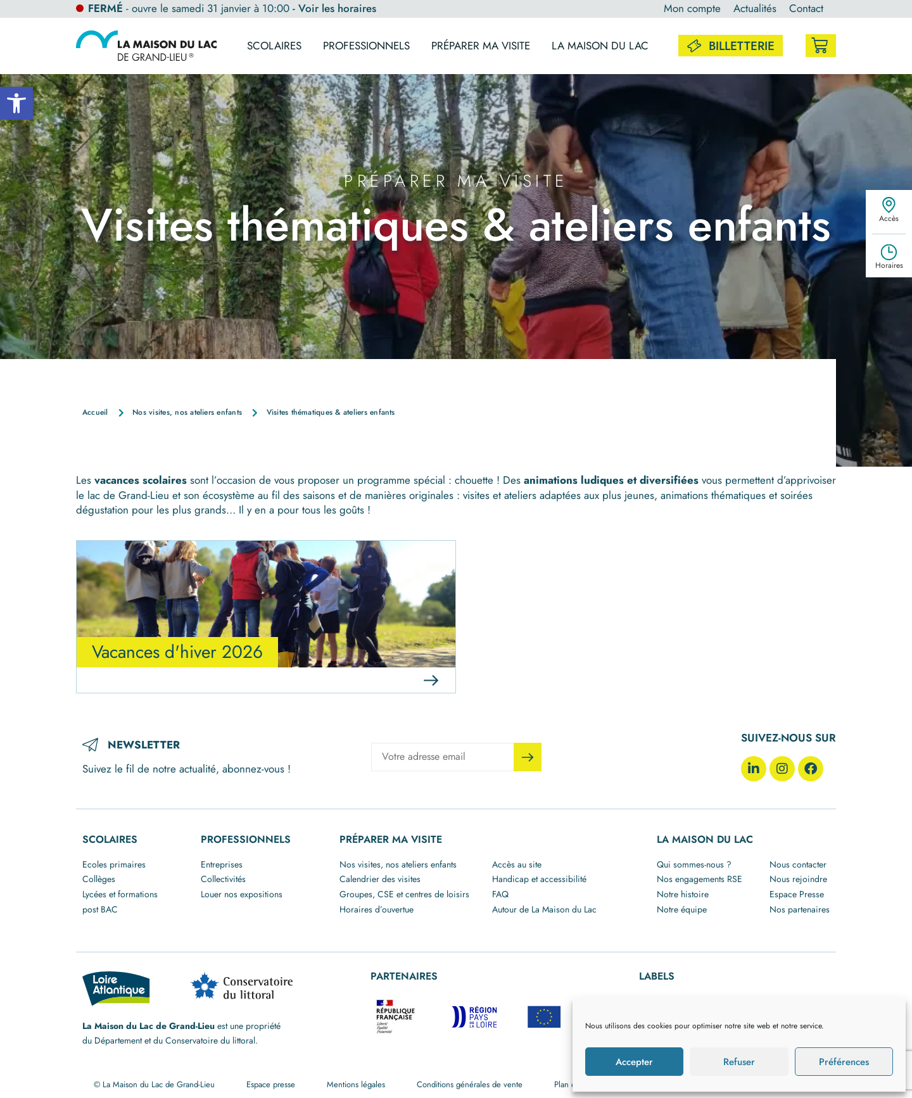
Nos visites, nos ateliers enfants (398, 864)
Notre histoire (683, 894)
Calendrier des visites (380, 879)
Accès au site (517, 864)
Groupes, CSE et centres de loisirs (404, 894)
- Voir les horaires (334, 8)
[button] (16, 103)
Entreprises (222, 864)
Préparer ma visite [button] (480, 45)
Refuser (739, 1062)
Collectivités (223, 879)
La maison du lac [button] (600, 45)
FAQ (500, 894)
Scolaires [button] (274, 45)
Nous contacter (798, 864)
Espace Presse (797, 894)
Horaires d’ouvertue (376, 909)
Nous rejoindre (798, 879)
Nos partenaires (800, 909)
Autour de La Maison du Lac (544, 909)
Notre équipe (682, 909)
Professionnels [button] (366, 45)
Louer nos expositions (241, 894)
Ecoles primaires (114, 864)
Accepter (634, 1062)
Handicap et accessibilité (539, 879)
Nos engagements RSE (699, 879)
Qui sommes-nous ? (694, 864)
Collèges (98, 879)
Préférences (844, 1062)
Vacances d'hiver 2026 (177, 652)
